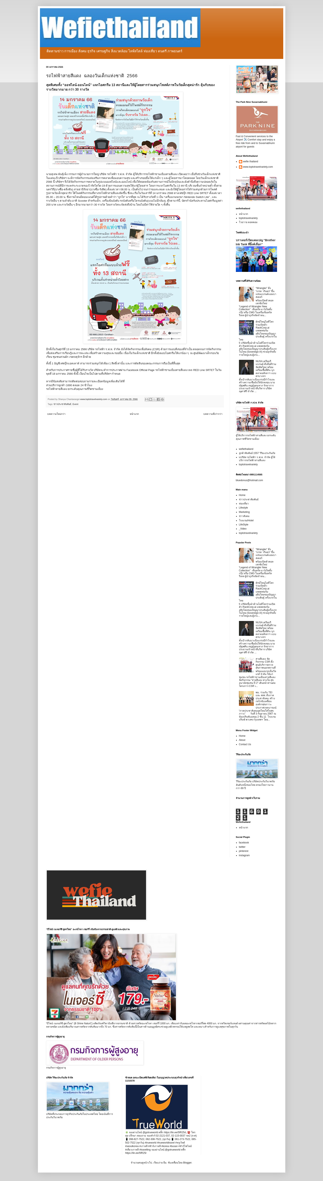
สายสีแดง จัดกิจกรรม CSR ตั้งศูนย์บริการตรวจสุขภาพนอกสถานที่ (266, 663)
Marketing (244, 512)
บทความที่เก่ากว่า (212, 414)
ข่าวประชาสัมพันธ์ (62, 404)
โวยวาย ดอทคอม (248, 222)
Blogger (187, 1162)
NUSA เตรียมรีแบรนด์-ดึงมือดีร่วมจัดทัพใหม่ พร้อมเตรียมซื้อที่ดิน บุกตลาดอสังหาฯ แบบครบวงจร (266, 369)
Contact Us (245, 744)
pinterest (243, 851)
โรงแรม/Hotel (246, 520)
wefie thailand (250, 161)
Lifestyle (243, 507)
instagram (244, 855)
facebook (244, 842)
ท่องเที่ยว (244, 503)
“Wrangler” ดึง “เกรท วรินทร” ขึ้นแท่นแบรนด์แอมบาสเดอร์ (266, 292)
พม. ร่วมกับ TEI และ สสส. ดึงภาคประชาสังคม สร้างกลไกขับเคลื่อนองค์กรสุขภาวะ (265, 698)
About (242, 740)
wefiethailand (246, 449)
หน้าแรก (134, 414)
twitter (242, 846)
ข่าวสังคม (244, 516)
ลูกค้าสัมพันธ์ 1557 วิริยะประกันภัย (257, 453)
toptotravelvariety (248, 218)
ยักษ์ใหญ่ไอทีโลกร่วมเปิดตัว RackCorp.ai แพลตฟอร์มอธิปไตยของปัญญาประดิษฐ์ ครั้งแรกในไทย (258, 330)
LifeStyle (243, 524)
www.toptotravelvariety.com (258, 166)
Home (242, 495)
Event (75, 404)
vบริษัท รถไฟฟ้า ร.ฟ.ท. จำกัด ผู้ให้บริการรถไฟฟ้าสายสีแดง (257, 459)
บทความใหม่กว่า (56, 414)
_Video (243, 528)
